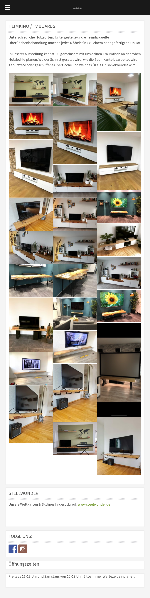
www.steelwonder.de (94, 504)
